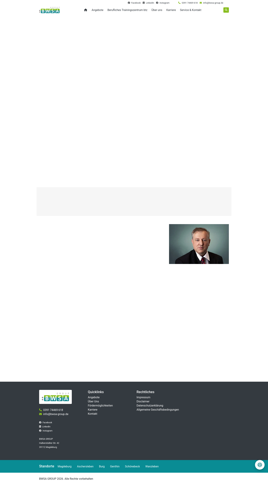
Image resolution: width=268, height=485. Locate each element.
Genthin (114, 466)
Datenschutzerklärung (150, 405)
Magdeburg (64, 466)
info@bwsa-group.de (213, 3)
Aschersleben (85, 466)
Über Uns (93, 401)
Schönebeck (132, 466)
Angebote (97, 10)
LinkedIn (150, 3)
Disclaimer (143, 401)
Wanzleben (152, 466)
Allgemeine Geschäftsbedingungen (158, 409)
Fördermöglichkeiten (100, 405)
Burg (102, 466)
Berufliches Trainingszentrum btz (128, 10)
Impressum (143, 397)
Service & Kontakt (190, 10)
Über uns (156, 10)
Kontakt (92, 413)
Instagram (165, 3)
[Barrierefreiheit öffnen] (260, 465)
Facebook (136, 3)
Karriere (171, 10)
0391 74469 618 (190, 3)
